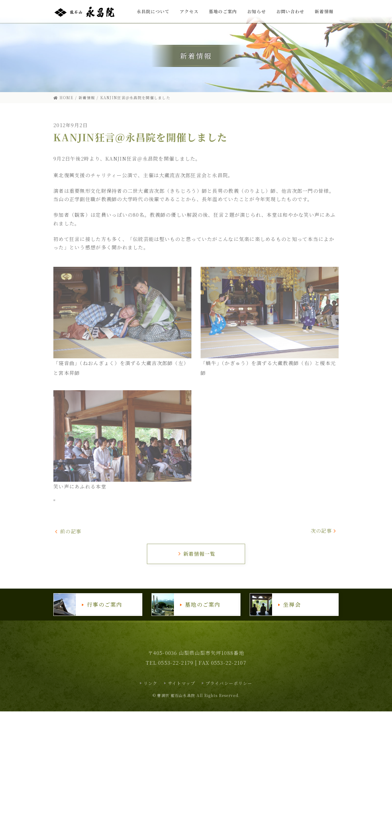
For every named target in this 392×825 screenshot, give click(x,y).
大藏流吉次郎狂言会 (183, 175)
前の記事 (68, 531)
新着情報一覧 (196, 553)
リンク (151, 683)
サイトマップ (181, 683)
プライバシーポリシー (229, 683)
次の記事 (324, 530)
